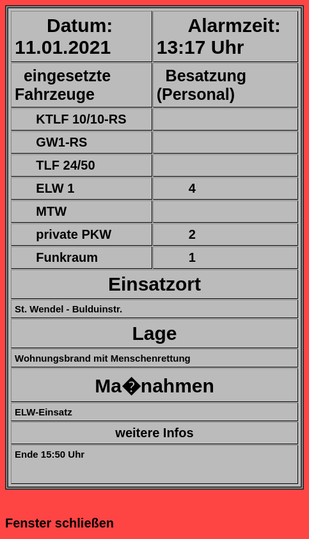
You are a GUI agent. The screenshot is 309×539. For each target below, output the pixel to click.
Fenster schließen (59, 523)
